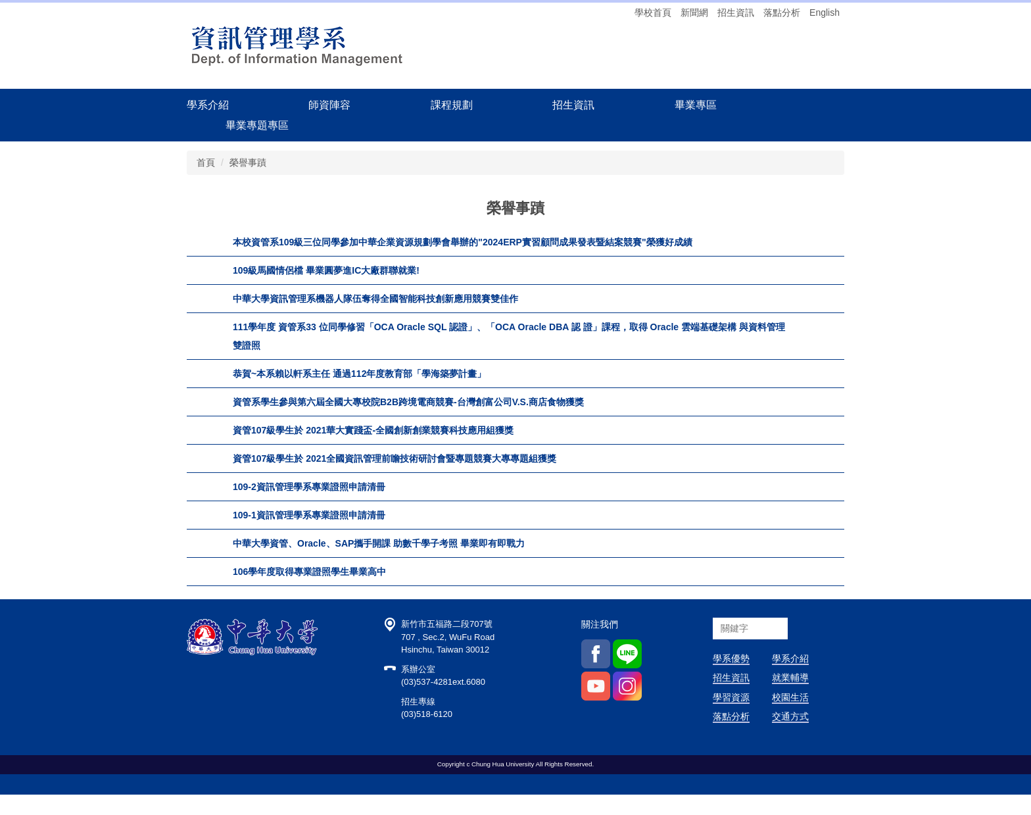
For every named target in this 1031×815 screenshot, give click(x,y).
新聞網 (694, 12)
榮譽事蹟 (247, 162)
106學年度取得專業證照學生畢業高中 (309, 571)
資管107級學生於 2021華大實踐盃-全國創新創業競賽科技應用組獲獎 (373, 430)
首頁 (206, 162)
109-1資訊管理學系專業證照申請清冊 (309, 515)
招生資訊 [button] (573, 105)
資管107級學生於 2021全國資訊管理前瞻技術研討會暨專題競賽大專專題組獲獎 (394, 458)
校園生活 (790, 717)
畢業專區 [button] (696, 105)
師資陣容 (329, 105)
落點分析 (781, 12)
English (824, 12)
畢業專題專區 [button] (257, 125)
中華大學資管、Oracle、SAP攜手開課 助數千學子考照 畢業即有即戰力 (379, 543)
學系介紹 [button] (208, 105)
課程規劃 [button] (452, 105)
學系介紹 (790, 679)
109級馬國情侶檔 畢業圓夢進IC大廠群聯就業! (326, 270)
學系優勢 (731, 679)
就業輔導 (790, 698)
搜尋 (800, 649)
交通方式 (790, 736)
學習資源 (731, 717)
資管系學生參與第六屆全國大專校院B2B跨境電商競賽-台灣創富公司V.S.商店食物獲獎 (408, 402)
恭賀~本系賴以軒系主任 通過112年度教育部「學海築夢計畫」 (359, 373)
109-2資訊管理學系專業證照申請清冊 (309, 487)
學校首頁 (653, 12)
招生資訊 (735, 12)
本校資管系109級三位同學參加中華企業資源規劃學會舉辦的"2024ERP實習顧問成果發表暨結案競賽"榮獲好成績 (462, 242)
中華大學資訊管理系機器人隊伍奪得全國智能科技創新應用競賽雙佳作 (375, 298)
